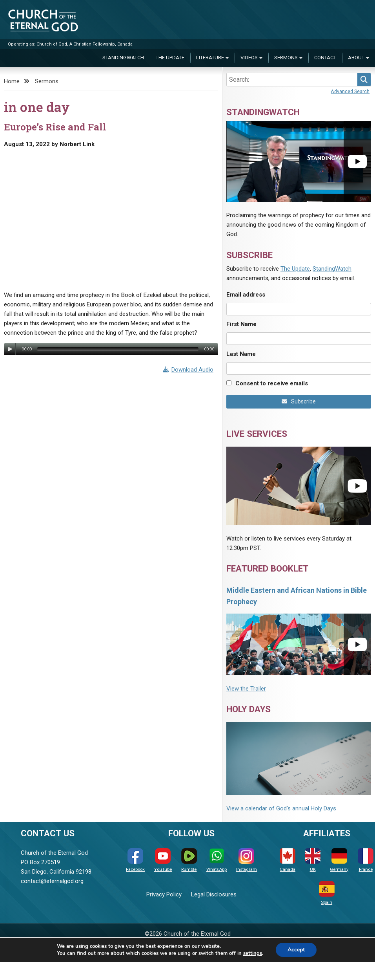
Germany (339, 860)
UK (312, 860)
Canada (287, 860)
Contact (325, 57)
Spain (327, 893)
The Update (170, 57)
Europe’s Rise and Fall (55, 127)
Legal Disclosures (214, 894)
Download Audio (188, 369)
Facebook (135, 860)
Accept (296, 949)
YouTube (163, 860)
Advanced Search (350, 91)
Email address (245, 294)
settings (252, 953)
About (356, 57)
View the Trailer (246, 688)
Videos (249, 57)
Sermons (286, 57)
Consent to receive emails (271, 383)
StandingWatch (123, 57)
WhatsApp (216, 860)
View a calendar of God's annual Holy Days (281, 808)
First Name (241, 324)
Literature (210, 57)
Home (12, 81)
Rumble (189, 860)
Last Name (241, 353)
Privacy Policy (164, 894)
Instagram (246, 860)
